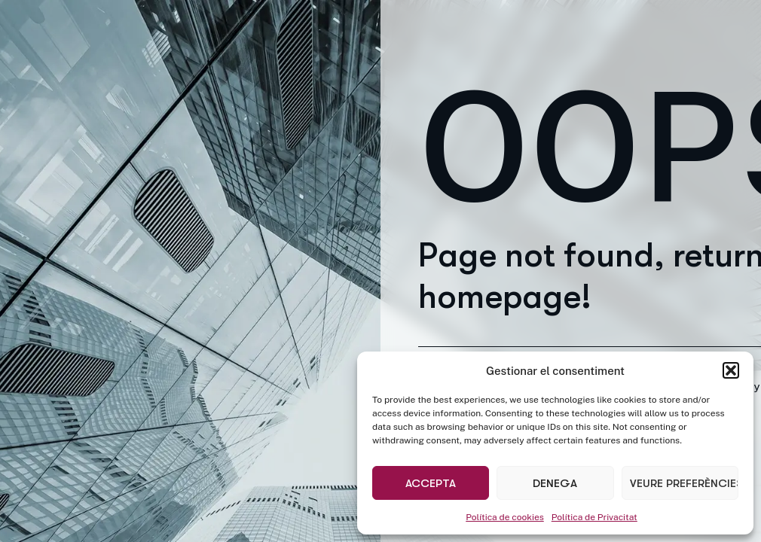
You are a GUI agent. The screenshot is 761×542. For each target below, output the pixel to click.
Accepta (430, 483)
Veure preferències (684, 483)
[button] (730, 370)
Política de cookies (505, 517)
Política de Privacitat (594, 517)
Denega (555, 483)
